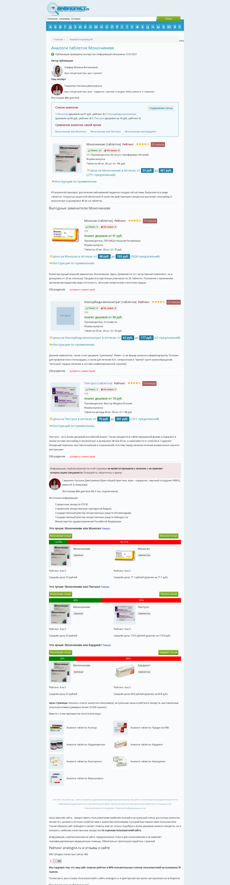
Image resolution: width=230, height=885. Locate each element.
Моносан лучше (168, 536)
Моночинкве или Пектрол (105, 131)
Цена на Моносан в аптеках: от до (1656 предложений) (106, 256)
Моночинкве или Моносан (70, 131)
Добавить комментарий (82, 289)
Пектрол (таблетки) (98, 383)
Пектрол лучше (168, 594)
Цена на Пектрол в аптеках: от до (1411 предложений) (105, 419)
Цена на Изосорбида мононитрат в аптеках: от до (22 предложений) (116, 338)
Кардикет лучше (168, 652)
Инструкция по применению (76, 181)
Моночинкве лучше (60, 536)
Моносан (63, 114)
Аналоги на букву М (81, 39)
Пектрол (99, 118)
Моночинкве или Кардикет (141, 131)
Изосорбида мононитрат (122, 114)
